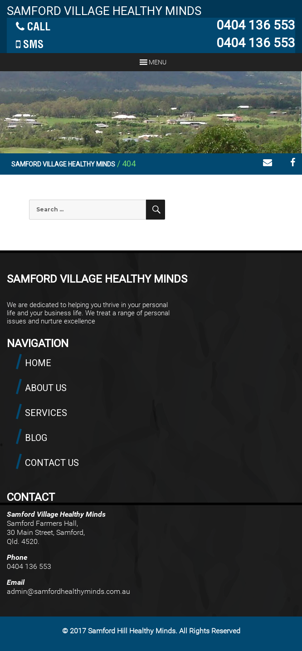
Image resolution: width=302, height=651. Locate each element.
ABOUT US (46, 387)
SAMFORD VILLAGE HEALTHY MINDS (104, 11)
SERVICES (46, 412)
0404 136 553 (255, 25)
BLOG (36, 437)
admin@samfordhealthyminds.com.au (68, 591)
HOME (38, 362)
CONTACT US (52, 462)
